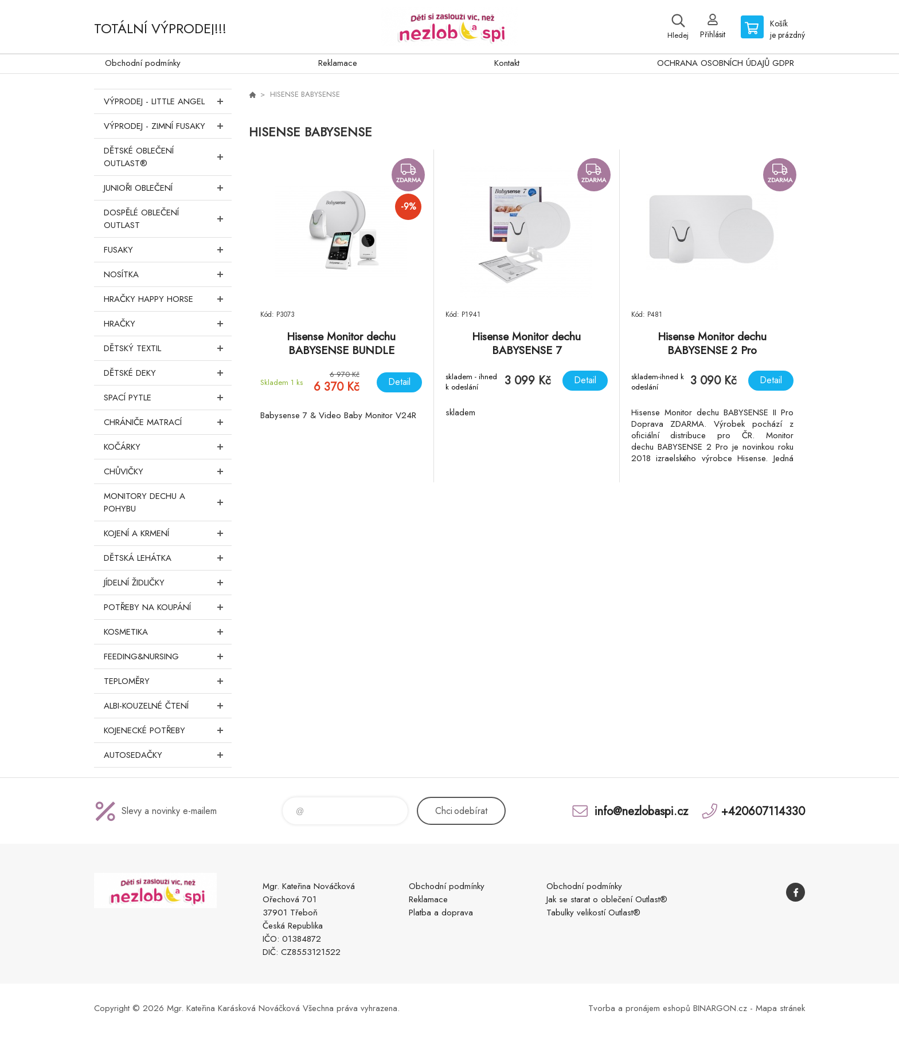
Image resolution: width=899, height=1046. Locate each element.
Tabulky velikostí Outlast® (593, 912)
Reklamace (337, 63)
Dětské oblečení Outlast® (168, 157)
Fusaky (168, 250)
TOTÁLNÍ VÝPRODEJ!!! (160, 28)
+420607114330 (763, 811)
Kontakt (506, 63)
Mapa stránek (780, 1008)
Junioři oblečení (168, 188)
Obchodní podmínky (143, 63)
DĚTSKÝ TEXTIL (168, 348)
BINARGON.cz (720, 1008)
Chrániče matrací (168, 422)
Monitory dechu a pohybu (168, 502)
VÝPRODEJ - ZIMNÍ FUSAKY (168, 126)
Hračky (168, 324)
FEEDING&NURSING (168, 656)
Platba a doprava (441, 912)
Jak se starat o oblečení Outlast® (606, 899)
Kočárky (168, 447)
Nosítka (168, 274)
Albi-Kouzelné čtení (168, 706)
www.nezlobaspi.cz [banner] (449, 26)
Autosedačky (168, 755)
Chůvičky (168, 471)
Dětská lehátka (168, 558)
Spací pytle (168, 398)
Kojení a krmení (168, 533)
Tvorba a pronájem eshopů (639, 1008)
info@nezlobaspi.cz (641, 811)
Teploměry (168, 681)
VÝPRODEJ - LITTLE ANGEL (168, 101)
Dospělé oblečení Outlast (168, 218)
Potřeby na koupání (168, 607)
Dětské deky (168, 373)
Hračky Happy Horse (168, 299)
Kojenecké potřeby (168, 730)
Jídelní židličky (168, 583)
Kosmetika (168, 632)
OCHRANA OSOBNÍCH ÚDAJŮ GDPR (725, 63)
